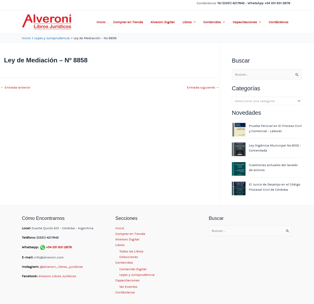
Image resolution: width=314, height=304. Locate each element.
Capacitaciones (248, 22)
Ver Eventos (128, 287)
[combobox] (267, 101)
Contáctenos (279, 22)
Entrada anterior (15, 87)
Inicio (106, 22)
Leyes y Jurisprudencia (137, 275)
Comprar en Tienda (133, 22)
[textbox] (265, 101)
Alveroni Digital (167, 22)
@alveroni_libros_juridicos (61, 267)
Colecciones (128, 257)
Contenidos (216, 22)
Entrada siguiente (203, 87)
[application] (197, 22)
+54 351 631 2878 (59, 247)
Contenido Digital (133, 269)
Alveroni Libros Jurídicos (57, 276)
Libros (192, 22)
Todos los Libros (131, 251)
